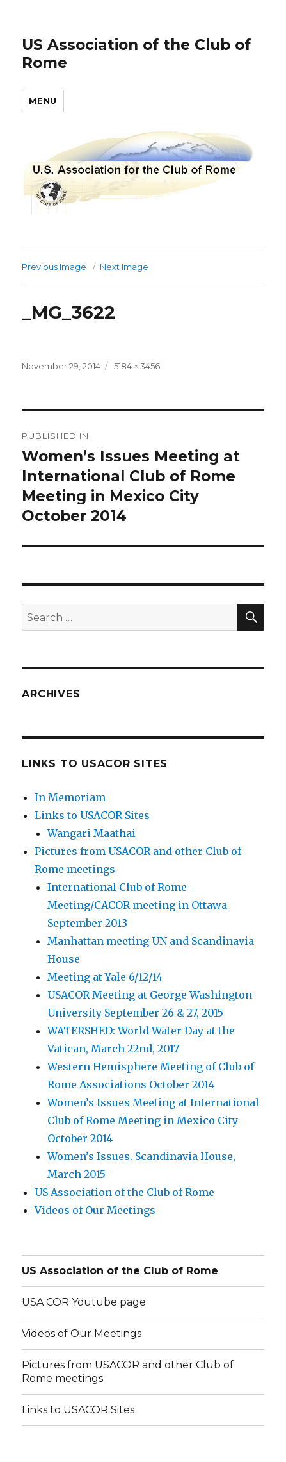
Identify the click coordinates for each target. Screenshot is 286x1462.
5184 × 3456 (137, 366)
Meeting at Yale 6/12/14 (105, 976)
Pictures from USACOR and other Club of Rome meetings (128, 1371)
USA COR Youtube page (84, 1302)
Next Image (124, 267)
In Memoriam (70, 797)
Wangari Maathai (91, 833)
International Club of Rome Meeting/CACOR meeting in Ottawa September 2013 (137, 905)
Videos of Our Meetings (95, 1210)
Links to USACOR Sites (92, 815)
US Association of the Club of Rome (124, 1192)
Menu (42, 101)
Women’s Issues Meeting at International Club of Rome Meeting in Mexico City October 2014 (153, 1120)
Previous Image (54, 267)
